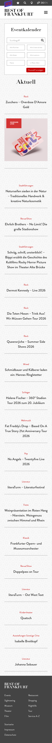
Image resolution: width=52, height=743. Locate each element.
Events (7, 695)
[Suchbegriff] (26, 40)
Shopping (32, 700)
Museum (8, 705)
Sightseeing (9, 700)
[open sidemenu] (46, 12)
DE (42, 3)
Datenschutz (10, 735)
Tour (30, 711)
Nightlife (32, 705)
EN (46, 3)
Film (6, 716)
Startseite (9, 724)
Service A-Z (34, 716)
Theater (8, 711)
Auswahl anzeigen (35, 70)
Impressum (9, 729)
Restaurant (33, 695)
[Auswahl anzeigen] (42, 40)
